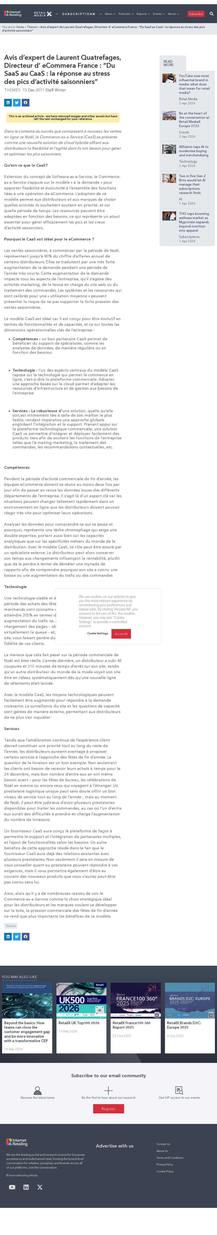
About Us (162, 1151)
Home (20, 27)
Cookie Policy (165, 1171)
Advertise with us (114, 1146)
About (173, 13)
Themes (32, 27)
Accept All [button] (121, 633)
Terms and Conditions (170, 1157)
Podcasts (126, 13)
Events (159, 13)
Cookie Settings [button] (97, 633)
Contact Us (163, 1144)
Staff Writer (56, 90)
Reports (143, 13)
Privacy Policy (165, 1164)
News (110, 13)
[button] (211, 13)
